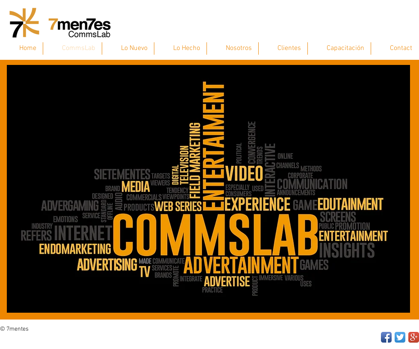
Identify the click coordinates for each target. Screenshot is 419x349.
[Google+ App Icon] (413, 337)
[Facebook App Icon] (386, 337)
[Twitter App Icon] (400, 337)
